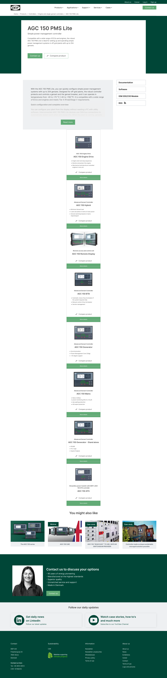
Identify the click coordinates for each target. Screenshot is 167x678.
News (124, 652)
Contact (125, 661)
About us (128, 2)
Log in (145, 2)
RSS (123, 102)
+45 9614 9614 (19, 666)
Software (123, 89)
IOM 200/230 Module (128, 96)
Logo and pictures (128, 667)
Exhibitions (126, 655)
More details (83, 177)
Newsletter (89, 649)
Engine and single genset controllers (50, 14)
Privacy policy (90, 658)
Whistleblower (90, 655)
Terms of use (89, 661)
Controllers (32, 14)
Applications (72, 8)
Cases (108, 8)
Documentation (126, 82)
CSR (49, 649)
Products (58, 8)
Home (16, 14)
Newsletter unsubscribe (93, 652)
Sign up (153, 2)
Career (137, 2)
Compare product (56, 56)
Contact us (149, 8)
